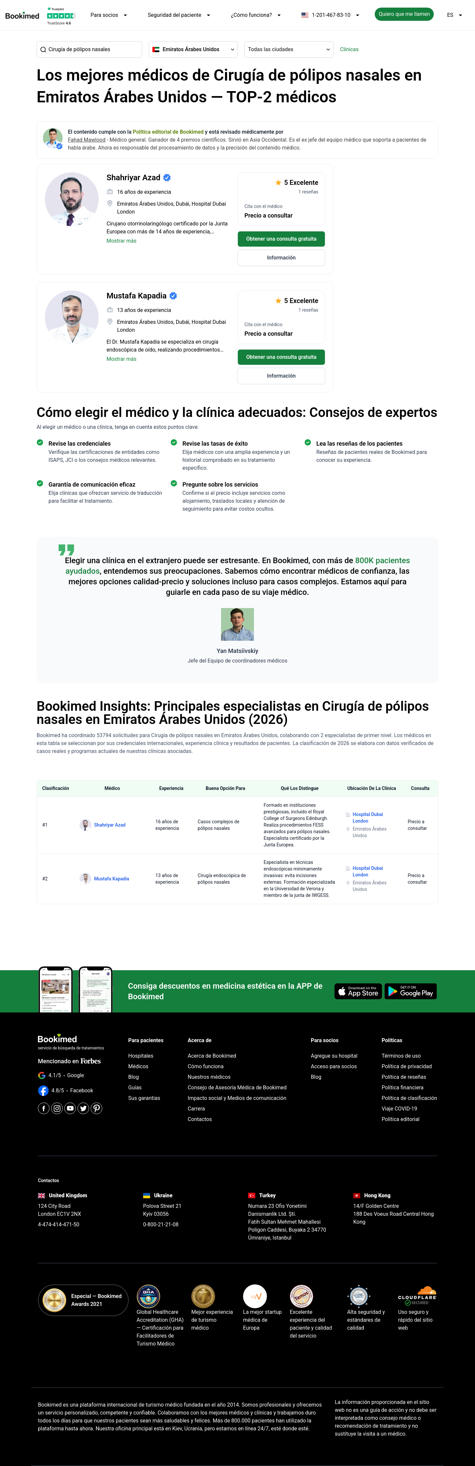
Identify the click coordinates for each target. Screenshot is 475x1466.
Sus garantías (144, 1098)
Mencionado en (69, 1061)
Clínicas (349, 49)
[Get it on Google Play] (411, 991)
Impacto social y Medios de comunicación (237, 1098)
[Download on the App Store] (358, 991)
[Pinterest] (96, 1108)
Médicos (138, 1066)
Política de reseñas (404, 1077)
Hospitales (140, 1056)
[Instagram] (57, 1108)
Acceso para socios (334, 1066)
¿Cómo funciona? (257, 15)
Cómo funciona (206, 1066)
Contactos (200, 1119)
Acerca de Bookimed (212, 1056)
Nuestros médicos (209, 1077)
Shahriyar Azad (109, 825)
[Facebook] (43, 1108)
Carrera (196, 1109)
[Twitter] (83, 1108)
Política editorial (401, 1119)
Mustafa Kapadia (111, 878)
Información (281, 258)
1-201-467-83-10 (331, 15)
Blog (133, 1077)
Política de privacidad (407, 1066)
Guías (135, 1087)
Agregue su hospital (334, 1056)
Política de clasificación (409, 1098)
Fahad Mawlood (87, 140)
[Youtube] (70, 1108)
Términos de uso (401, 1056)
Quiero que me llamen (404, 14)
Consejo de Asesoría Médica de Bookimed (237, 1087)
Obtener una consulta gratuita (281, 239)
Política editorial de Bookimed (168, 132)
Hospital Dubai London (368, 818)
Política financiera (403, 1087)
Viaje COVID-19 (399, 1109)
